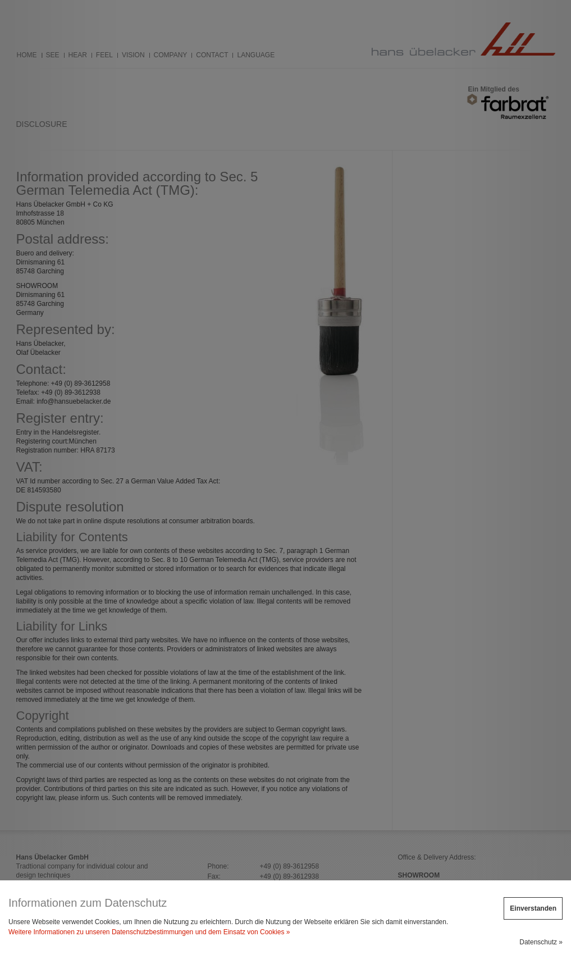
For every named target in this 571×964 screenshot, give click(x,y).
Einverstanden (533, 908)
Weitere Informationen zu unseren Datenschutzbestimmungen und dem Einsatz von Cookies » (149, 932)
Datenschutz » (541, 942)
